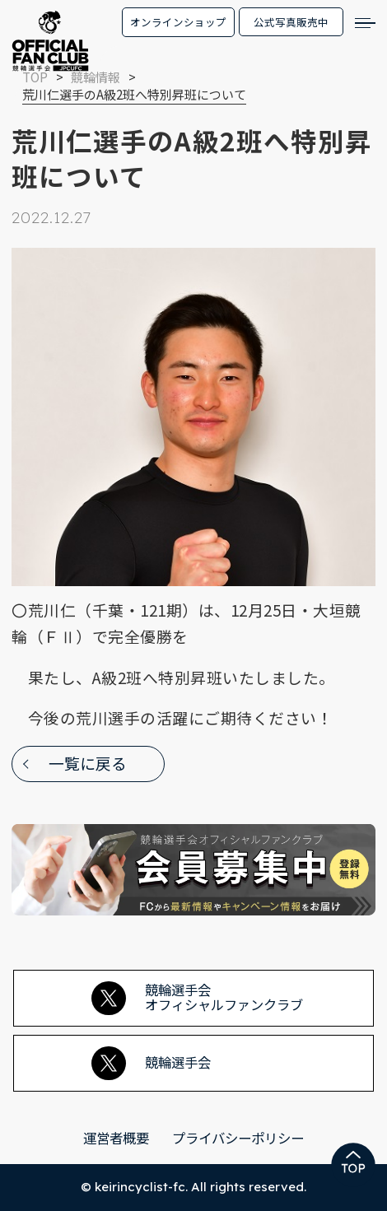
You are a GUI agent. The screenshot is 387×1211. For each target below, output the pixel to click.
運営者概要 (116, 1138)
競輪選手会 (151, 1063)
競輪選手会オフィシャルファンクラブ (197, 997)
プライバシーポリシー (238, 1138)
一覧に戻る (88, 763)
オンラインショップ (178, 22)
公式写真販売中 (291, 22)
